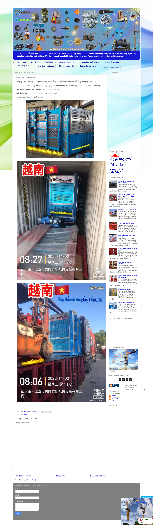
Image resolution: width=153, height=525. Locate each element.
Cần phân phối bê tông (90, 62)
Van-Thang (23, 414)
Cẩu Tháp (35, 62)
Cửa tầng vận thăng (124, 289)
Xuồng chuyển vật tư (88, 66)
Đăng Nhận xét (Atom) (29, 480)
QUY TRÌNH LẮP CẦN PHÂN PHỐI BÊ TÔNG (126, 235)
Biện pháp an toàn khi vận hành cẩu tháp (126, 182)
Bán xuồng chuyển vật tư (126, 302)
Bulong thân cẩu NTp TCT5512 (125, 263)
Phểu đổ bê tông (112, 62)
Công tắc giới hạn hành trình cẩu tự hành (127, 276)
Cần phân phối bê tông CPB (127, 210)
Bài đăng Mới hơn (23, 475)
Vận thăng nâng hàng (67, 62)
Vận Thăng (49, 62)
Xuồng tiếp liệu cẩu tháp (126, 223)
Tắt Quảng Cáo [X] (147, 497)
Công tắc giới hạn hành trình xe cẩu (127, 249)
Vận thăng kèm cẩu (25, 66)
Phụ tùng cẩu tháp (66, 66)
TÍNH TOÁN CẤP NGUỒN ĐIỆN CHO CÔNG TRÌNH (126, 195)
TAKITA (114, 396)
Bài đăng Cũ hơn (97, 475)
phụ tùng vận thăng (46, 66)
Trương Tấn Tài (116, 399)
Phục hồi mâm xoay (111, 68)
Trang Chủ (21, 62)
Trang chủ (60, 475)
